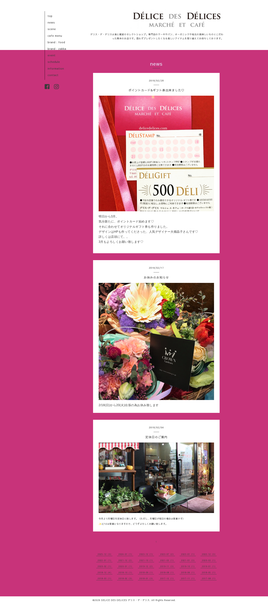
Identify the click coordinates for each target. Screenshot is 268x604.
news (51, 22)
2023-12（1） (146, 554)
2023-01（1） (188, 554)
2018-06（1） (188, 572)
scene (52, 29)
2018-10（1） (126, 572)
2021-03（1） (167, 560)
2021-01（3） (188, 560)
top (50, 16)
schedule (54, 62)
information (56, 68)
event (51, 55)
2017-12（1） (167, 578)
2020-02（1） (105, 566)
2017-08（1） (209, 578)
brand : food (56, 42)
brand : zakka (57, 49)
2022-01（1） (105, 560)
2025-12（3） (105, 554)
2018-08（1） (167, 572)
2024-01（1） (126, 554)
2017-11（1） (188, 578)
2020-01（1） (126, 566)
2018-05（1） (209, 572)
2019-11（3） (167, 566)
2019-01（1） (209, 566)
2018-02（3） (126, 578)
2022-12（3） (209, 554)
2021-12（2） (126, 560)
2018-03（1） (105, 578)
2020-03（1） (209, 560)
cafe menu (55, 35)
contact (53, 75)
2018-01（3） (146, 578)
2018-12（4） (105, 572)
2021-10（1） (146, 560)
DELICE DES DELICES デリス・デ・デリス (125, 600)
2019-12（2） (146, 566)
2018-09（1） (146, 572)
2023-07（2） (167, 554)
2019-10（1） (188, 566)
